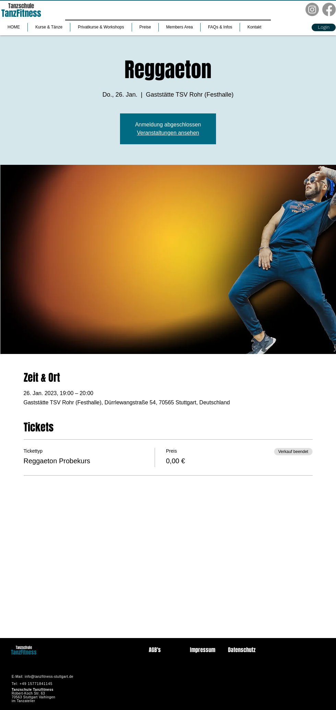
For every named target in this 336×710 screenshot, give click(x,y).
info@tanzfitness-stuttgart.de (49, 676)
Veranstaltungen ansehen (168, 133)
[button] (49, 27)
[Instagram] (312, 9)
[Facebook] (329, 9)
